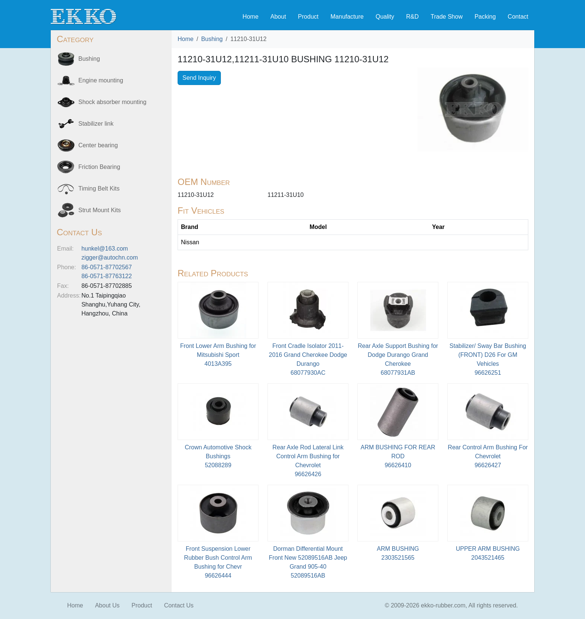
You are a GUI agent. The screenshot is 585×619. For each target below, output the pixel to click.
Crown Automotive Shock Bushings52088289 (218, 456)
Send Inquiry (199, 78)
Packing (485, 16)
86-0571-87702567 (106, 267)
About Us (107, 605)
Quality (385, 16)
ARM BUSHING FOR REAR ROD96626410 (397, 456)
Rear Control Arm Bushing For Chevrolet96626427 (488, 456)
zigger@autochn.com (109, 257)
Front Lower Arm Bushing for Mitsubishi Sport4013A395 (218, 355)
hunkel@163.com (104, 248)
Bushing (212, 39)
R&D (412, 16)
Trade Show (447, 16)
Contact (518, 16)
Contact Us (179, 605)
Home (251, 16)
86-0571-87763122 (106, 276)
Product (308, 16)
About (278, 16)
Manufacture (347, 16)
